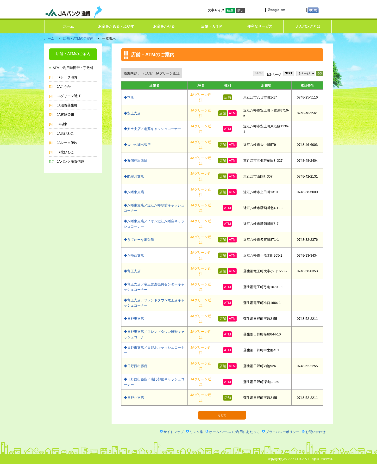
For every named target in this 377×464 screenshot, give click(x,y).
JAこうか (64, 86)
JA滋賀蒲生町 (67, 105)
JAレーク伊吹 (67, 143)
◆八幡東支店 (134, 192)
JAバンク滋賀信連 (70, 161)
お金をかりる (164, 26)
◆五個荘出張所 (135, 160)
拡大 (240, 10)
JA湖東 (62, 124)
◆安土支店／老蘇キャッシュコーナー (152, 129)
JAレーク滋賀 (67, 77)
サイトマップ (173, 432)
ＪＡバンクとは (307, 26)
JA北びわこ (65, 152)
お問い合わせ (315, 432)
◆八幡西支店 (134, 255)
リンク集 (196, 432)
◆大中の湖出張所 (137, 145)
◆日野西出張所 (135, 366)
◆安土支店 (132, 113)
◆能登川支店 (134, 176)
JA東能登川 (65, 115)
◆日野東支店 (134, 319)
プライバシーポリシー (282, 432)
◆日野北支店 (134, 398)
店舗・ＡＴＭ (212, 26)
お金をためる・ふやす (116, 26)
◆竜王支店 (132, 271)
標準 (230, 10)
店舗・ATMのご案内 (78, 38)
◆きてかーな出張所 (139, 239)
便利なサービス (259, 26)
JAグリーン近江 (69, 96)
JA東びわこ (65, 133)
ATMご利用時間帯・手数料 (73, 68)
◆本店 (129, 97)
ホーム (68, 26)
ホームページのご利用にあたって (234, 432)
